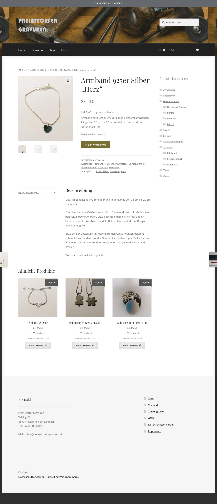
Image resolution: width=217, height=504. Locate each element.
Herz (123, 171)
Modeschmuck (174, 158)
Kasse (64, 49)
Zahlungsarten (156, 411)
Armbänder (99, 163)
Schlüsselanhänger (173, 141)
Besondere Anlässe (116, 163)
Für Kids (52, 69)
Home (22, 49)
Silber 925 (114, 167)
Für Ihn (170, 112)
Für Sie (140, 163)
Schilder (167, 135)
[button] (68, 81)
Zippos (166, 175)
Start (24, 69)
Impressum (154, 431)
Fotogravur (169, 95)
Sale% (166, 130)
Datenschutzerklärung (161, 424)
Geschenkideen (38, 69)
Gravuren (37, 49)
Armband (115, 171)
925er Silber (102, 171)
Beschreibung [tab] (28, 192)
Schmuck (103, 167)
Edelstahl (172, 153)
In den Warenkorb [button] (37, 345)
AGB (151, 418)
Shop (52, 49)
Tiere (166, 170)
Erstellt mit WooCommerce (63, 476)
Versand (153, 404)
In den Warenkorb (95, 144)
